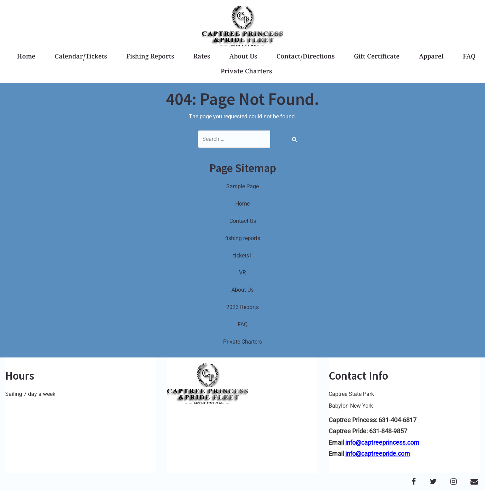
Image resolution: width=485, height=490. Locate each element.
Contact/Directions (305, 57)
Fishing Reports (150, 57)
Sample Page (242, 186)
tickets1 (242, 255)
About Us (243, 57)
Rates (201, 57)
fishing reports (242, 238)
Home (26, 57)
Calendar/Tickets (81, 57)
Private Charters (246, 72)
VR (242, 272)
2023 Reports (242, 307)
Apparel (431, 57)
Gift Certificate (377, 57)
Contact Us (242, 221)
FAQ (469, 57)
